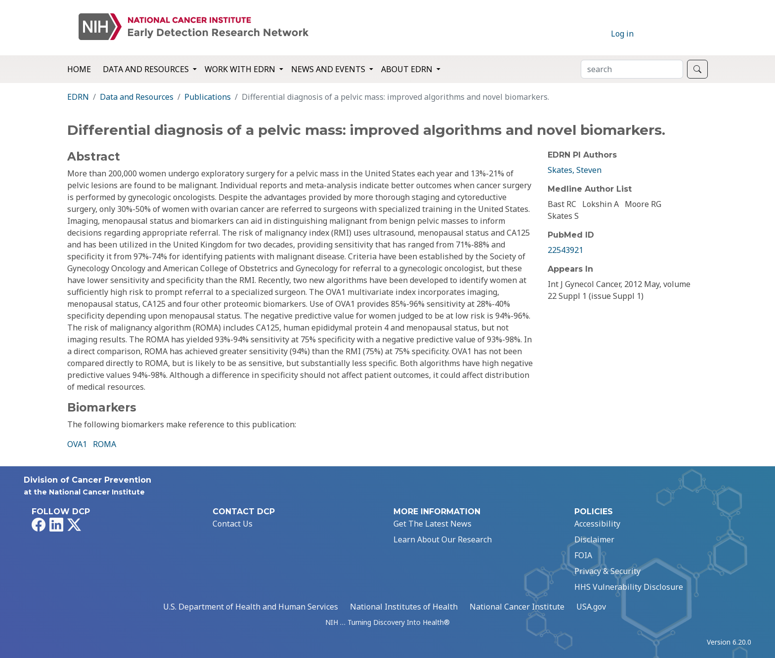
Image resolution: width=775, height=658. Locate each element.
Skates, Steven (575, 169)
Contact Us (233, 523)
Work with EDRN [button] (241, 69)
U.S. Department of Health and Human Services (250, 606)
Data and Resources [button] (147, 69)
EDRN (78, 96)
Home (79, 69)
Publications (207, 96)
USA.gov (591, 606)
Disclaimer (594, 539)
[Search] (632, 69)
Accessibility (597, 523)
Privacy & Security (607, 571)
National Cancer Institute (517, 606)
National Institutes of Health (404, 606)
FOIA (583, 555)
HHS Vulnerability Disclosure (628, 586)
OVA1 (77, 444)
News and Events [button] (329, 69)
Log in (622, 33)
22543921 (565, 250)
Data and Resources (136, 96)
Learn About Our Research (442, 539)
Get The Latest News (432, 523)
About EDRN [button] (407, 69)
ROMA (104, 444)
